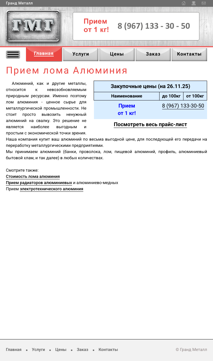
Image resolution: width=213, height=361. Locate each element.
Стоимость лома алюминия (33, 176)
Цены (60, 349)
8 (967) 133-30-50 (183, 106)
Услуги (38, 349)
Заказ (82, 349)
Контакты (108, 349)
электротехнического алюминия (51, 189)
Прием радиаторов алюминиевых (39, 182)
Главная (14, 349)
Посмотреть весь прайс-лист (150, 124)
